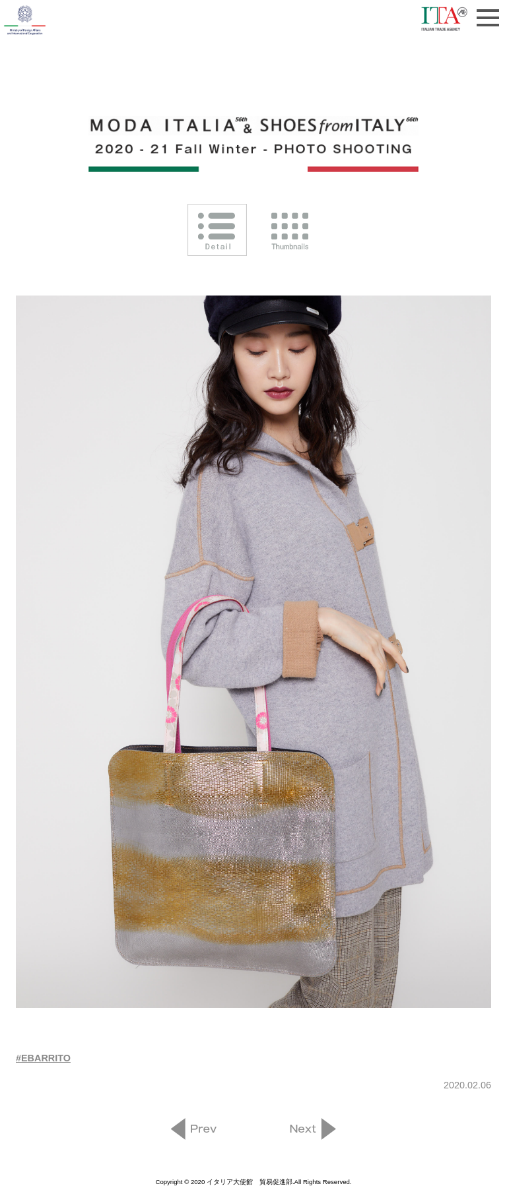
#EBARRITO (43, 1058)
